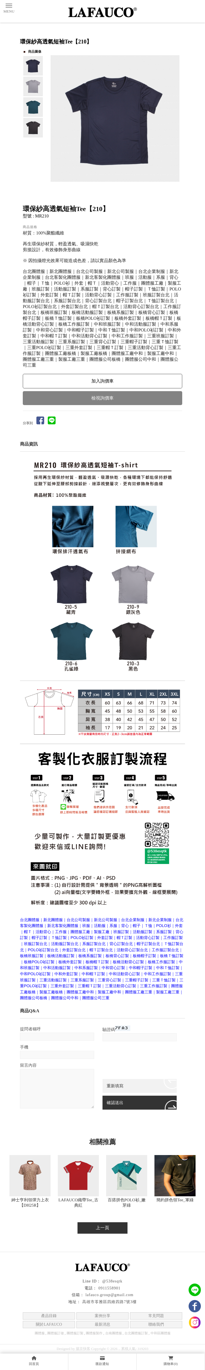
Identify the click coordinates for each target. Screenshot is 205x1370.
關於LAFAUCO (49, 1324)
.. (119, 1349)
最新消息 (102, 1324)
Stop (121, 188)
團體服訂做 (55, 1333)
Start (117, 188)
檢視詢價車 (102, 398)
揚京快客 (83, 1349)
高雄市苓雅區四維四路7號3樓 (109, 1302)
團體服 (40, 1333)
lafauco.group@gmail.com (110, 1295)
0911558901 (109, 1288)
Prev (55, 118)
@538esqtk (112, 1281)
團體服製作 (94, 1333)
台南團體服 (113, 1333)
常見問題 (156, 1316)
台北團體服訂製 (136, 1333)
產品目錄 (49, 1316)
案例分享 (102, 1316)
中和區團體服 (161, 1333)
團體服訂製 (75, 1333)
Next (177, 118)
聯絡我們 (156, 1324)
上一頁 (102, 1227)
